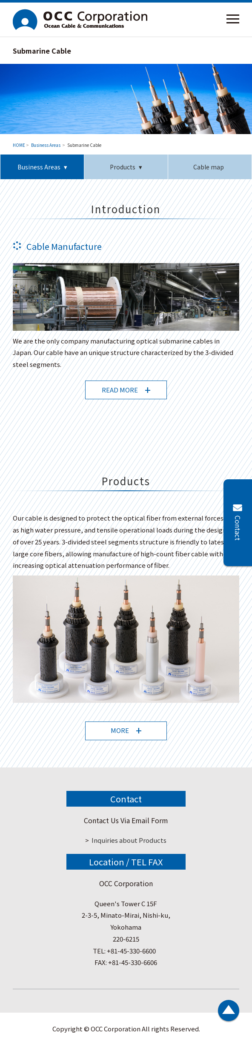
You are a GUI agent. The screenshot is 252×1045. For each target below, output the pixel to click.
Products (122, 167)
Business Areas (46, 145)
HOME (19, 145)
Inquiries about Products (129, 840)
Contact (238, 528)
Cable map (209, 167)
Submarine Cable (84, 145)
